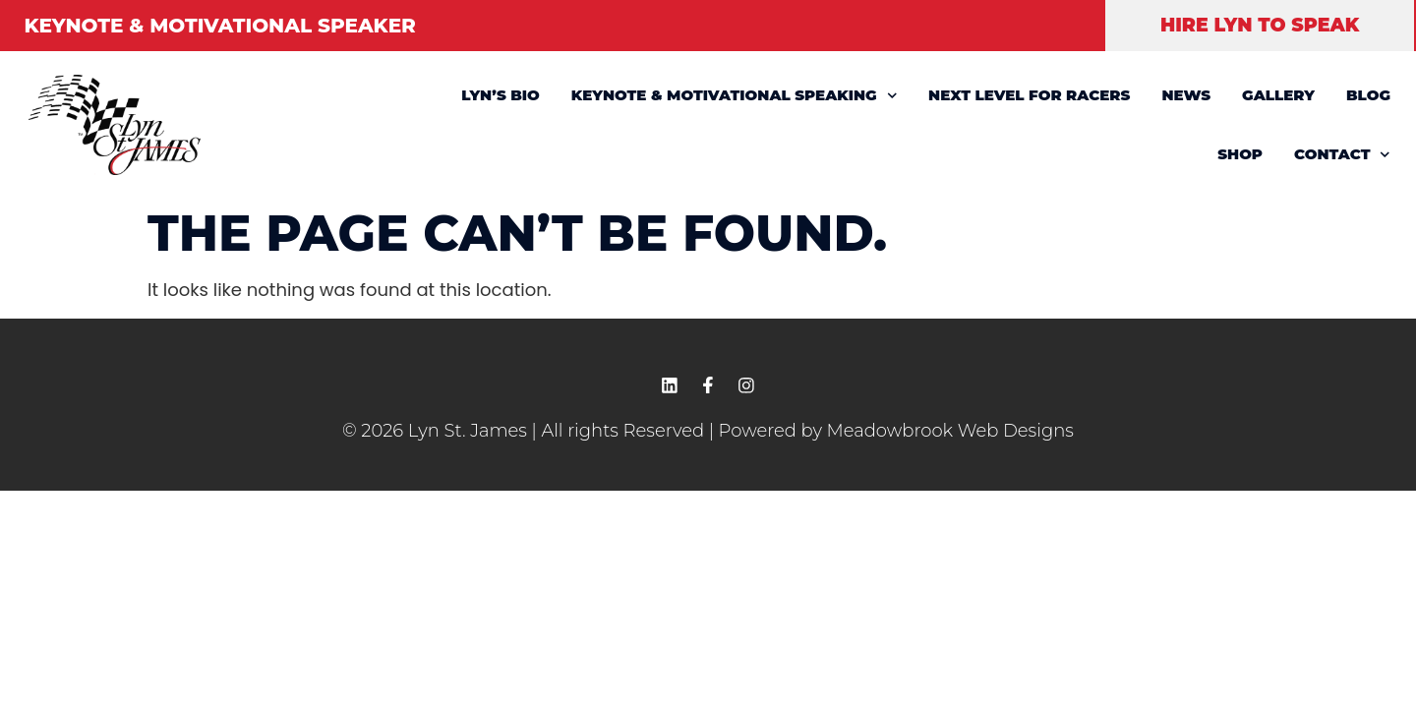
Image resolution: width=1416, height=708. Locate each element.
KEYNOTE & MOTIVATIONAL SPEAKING (734, 96)
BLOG (1368, 95)
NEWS (1185, 95)
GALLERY (1278, 95)
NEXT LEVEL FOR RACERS (1029, 95)
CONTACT (1342, 155)
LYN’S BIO (500, 95)
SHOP (1240, 154)
